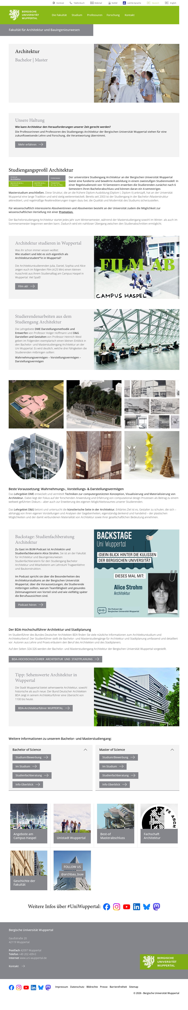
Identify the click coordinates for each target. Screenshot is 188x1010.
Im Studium (23, 766)
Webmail (98, 3)
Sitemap (133, 994)
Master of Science (112, 750)
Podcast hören (27, 604)
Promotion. (66, 212)
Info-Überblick (24, 784)
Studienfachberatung (29, 775)
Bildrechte (92, 994)
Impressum (61, 994)
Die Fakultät (59, 15)
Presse (104, 994)
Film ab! (23, 286)
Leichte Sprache (134, 3)
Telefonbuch (79, 3)
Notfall (114, 3)
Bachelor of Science (26, 750)
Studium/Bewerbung (28, 757)
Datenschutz (77, 994)
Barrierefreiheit (118, 994)
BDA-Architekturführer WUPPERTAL (40, 708)
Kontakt (130, 15)
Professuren (94, 15)
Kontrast (60, 3)
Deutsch (155, 3)
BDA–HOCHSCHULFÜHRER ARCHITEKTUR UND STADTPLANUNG (52, 659)
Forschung (113, 15)
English (173, 3)
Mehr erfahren (27, 144)
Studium (77, 15)
